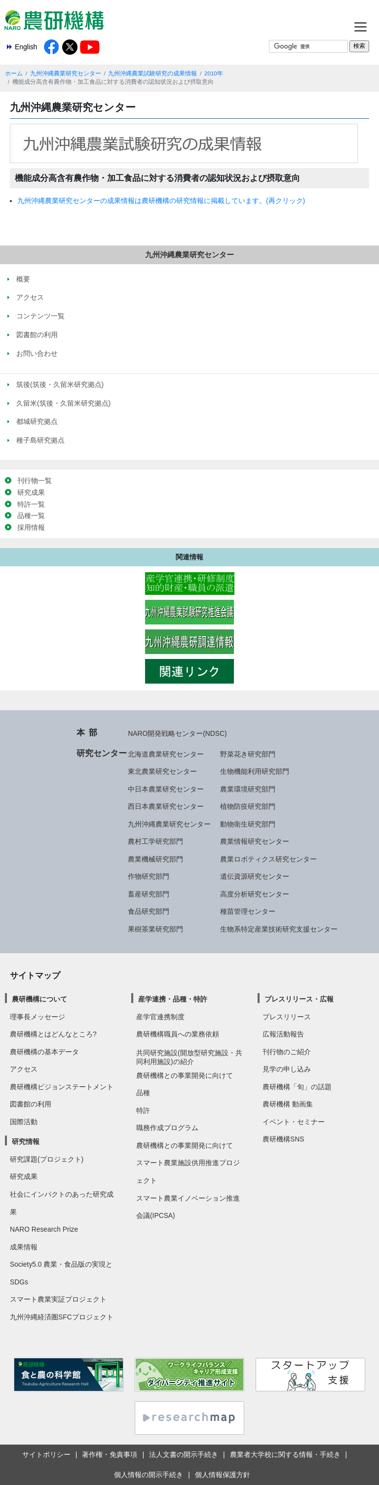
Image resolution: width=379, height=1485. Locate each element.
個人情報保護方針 (222, 1475)
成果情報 (24, 1247)
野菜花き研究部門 (247, 754)
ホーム (14, 73)
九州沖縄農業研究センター (65, 73)
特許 (143, 1110)
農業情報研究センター (254, 841)
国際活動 (24, 1122)
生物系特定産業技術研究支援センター (279, 929)
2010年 (213, 73)
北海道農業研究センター (166, 754)
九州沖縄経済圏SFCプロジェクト (62, 1317)
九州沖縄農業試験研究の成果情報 (152, 73)
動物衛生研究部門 (247, 824)
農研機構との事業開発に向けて (184, 1075)
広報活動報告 (283, 1034)
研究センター (101, 753)
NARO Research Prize (44, 1229)
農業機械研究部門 (155, 859)
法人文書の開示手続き (183, 1454)
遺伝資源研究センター (254, 876)
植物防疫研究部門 (247, 806)
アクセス (24, 1069)
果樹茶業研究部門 (155, 929)
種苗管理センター (247, 911)
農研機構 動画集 (288, 1104)
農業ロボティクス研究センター (268, 859)
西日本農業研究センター (166, 806)
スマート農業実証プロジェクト (58, 1299)
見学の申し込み (287, 1069)
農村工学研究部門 (155, 841)
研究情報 (25, 1141)
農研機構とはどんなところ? (53, 1034)
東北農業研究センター (162, 771)
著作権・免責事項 (109, 1454)
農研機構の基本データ (44, 1052)
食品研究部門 (148, 911)
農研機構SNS (283, 1139)
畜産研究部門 (148, 894)
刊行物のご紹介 (287, 1052)
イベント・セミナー (294, 1122)
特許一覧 (31, 504)
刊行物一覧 (34, 480)
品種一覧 (31, 515)
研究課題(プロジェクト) (46, 1159)
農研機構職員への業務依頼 (177, 1034)
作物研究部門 (148, 876)
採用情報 (31, 527)
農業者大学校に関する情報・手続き (285, 1454)
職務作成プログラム (167, 1128)
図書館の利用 (30, 1104)
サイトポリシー (46, 1454)
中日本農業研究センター (166, 789)
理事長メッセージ (37, 1017)
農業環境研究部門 (247, 789)
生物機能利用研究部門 (254, 771)
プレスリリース (287, 1017)
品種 (143, 1093)
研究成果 (31, 492)
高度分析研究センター (254, 894)
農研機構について (39, 999)
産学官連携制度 (160, 1017)
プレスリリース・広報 (299, 999)
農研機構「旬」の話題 (297, 1087)
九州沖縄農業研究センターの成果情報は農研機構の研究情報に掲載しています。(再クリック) (161, 201)
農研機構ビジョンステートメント (62, 1087)
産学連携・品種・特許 (172, 999)
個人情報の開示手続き (148, 1475)
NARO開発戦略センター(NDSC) (177, 733)
